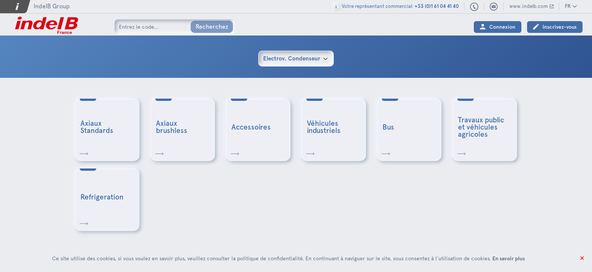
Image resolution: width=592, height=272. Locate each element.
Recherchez (212, 26)
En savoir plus (508, 258)
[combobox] (296, 58)
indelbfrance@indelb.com (494, 7)
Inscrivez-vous (560, 27)
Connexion (502, 27)
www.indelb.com (528, 6)
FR (567, 6)
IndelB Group (52, 6)
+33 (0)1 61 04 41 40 (474, 7)
